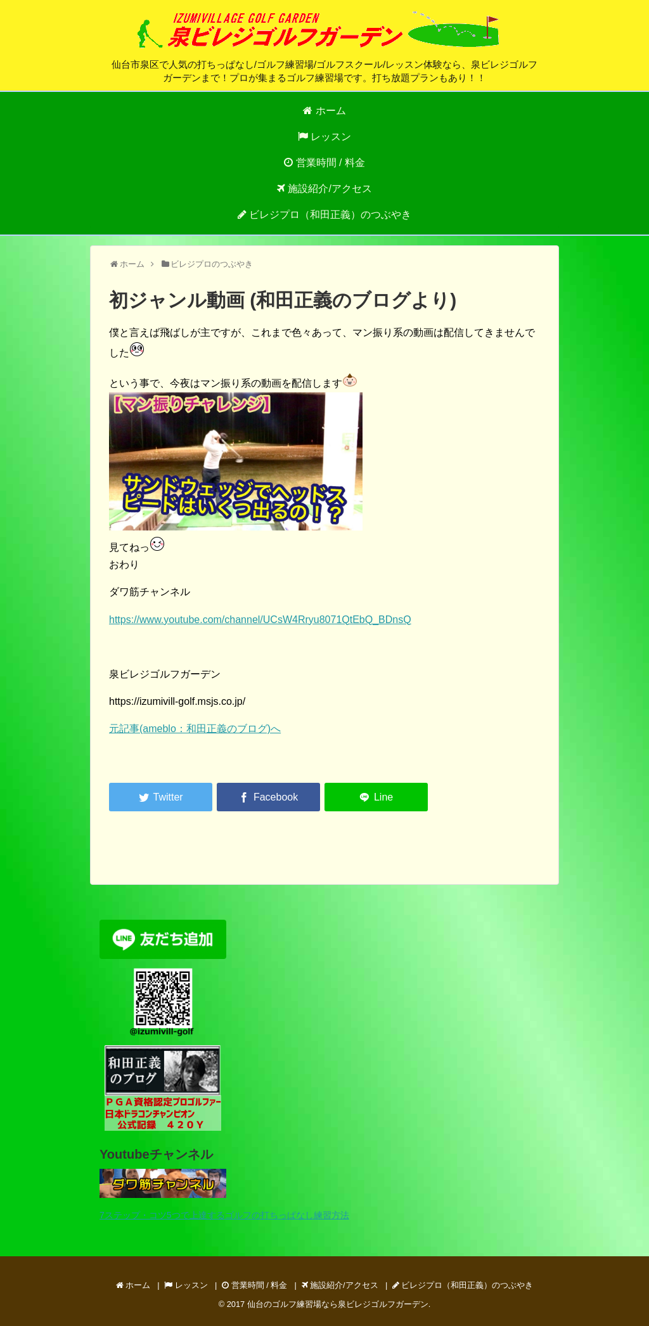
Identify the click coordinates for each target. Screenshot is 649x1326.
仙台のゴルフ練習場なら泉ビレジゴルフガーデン (337, 1304)
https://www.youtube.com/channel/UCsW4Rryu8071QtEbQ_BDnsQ (260, 619)
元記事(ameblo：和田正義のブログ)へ (195, 728)
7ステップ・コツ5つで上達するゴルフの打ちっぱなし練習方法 (224, 1215)
